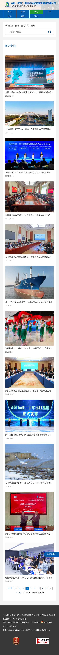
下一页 (18, 593)
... (50, 588)
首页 (17, 26)
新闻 (23, 26)
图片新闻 (31, 26)
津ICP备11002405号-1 (42, 630)
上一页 (10, 588)
